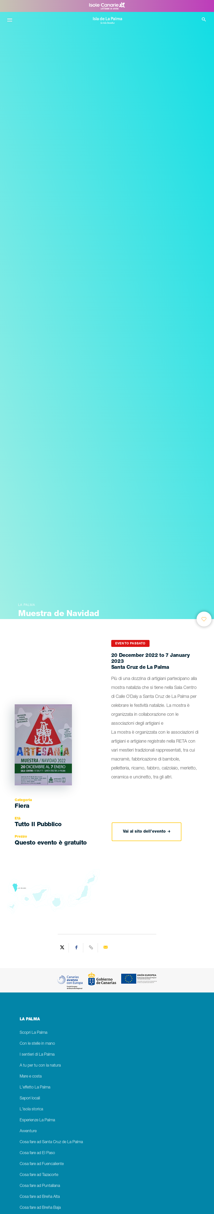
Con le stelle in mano (37, 1044)
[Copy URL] (91, 947)
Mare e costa (31, 1077)
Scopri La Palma (33, 1033)
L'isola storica (31, 1109)
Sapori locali (30, 1098)
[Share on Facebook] (77, 947)
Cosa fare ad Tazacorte (39, 1175)
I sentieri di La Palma (37, 1055)
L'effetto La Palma (35, 1087)
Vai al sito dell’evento (146, 832)
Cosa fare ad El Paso (37, 1153)
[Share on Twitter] (62, 947)
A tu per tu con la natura (40, 1066)
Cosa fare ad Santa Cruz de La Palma (51, 1142)
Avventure (28, 1131)
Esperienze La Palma (37, 1120)
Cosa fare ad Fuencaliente (42, 1164)
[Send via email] (105, 947)
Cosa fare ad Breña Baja (40, 1208)
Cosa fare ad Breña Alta (40, 1197)
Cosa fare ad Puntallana (40, 1186)
